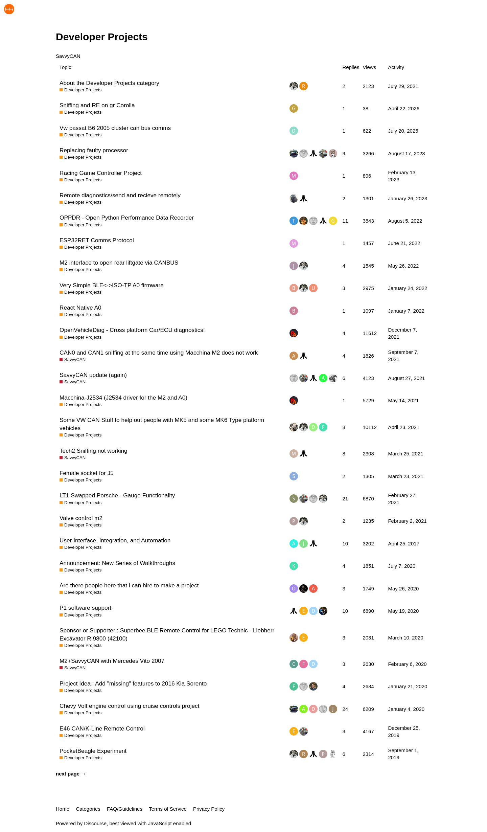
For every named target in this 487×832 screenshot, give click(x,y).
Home (62, 809)
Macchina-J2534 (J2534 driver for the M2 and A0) (123, 397)
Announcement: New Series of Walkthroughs (117, 563)
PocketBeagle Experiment (93, 750)
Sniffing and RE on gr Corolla (97, 105)
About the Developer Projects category (109, 83)
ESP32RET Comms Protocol (97, 240)
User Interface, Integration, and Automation (115, 540)
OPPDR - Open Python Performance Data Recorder (127, 217)
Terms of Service (168, 809)
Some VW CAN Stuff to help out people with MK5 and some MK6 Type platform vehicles (162, 424)
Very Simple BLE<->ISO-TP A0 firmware (112, 285)
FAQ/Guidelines (124, 809)
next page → (71, 774)
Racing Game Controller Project (101, 173)
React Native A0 (80, 307)
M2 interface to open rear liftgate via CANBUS (119, 262)
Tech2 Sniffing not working (93, 450)
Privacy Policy (209, 809)
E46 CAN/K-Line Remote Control (102, 728)
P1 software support (85, 607)
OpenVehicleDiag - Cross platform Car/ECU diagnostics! (132, 330)
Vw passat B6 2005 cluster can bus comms (115, 128)
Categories (88, 809)
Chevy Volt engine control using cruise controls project (129, 705)
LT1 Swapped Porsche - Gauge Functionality (117, 495)
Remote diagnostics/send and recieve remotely (120, 195)
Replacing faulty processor (94, 150)
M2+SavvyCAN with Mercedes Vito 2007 (112, 660)
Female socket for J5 (87, 473)
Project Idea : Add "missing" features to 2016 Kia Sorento (133, 683)
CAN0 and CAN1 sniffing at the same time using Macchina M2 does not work (159, 352)
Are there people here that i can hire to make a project (129, 585)
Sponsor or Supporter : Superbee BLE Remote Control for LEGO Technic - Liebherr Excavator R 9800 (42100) (167, 634)
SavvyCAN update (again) (93, 375)
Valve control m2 (81, 518)
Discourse (95, 823)
